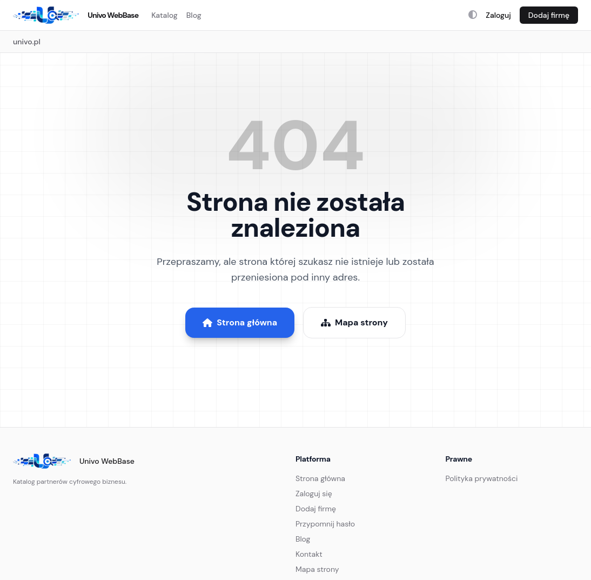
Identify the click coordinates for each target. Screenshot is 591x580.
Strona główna (240, 322)
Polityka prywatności (482, 478)
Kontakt (309, 554)
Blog (194, 15)
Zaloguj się (314, 493)
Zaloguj (498, 15)
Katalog (164, 15)
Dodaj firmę (548, 15)
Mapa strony (354, 322)
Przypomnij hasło (325, 524)
